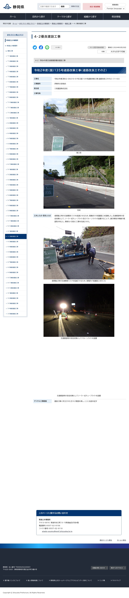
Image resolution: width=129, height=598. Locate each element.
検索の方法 (75, 6)
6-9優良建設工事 (13, 159)
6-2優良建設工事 (13, 123)
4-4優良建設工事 (13, 246)
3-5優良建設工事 (13, 313)
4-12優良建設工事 (13, 288)
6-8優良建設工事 (13, 154)
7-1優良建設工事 (13, 56)
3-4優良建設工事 (13, 308)
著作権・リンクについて (12, 580)
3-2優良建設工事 (13, 298)
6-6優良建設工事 (13, 143)
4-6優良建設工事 (13, 257)
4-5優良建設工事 (13, 252)
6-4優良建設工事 (13, 133)
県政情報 (116, 17)
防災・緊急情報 (95, 6)
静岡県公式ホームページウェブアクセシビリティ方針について (71, 580)
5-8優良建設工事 (13, 205)
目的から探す (38, 17)
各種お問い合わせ (98, 568)
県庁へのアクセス (117, 568)
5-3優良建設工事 (13, 179)
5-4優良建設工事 (13, 185)
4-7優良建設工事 (13, 262)
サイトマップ (116, 580)
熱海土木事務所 (57, 23)
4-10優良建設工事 (13, 277)
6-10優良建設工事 (13, 164)
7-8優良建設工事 (13, 92)
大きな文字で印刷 (118, 51)
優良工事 (68, 23)
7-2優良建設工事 (13, 61)
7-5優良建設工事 (13, 76)
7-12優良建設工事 (13, 112)
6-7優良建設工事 (13, 149)
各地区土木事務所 (43, 23)
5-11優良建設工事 (13, 221)
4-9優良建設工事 (13, 272)
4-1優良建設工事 (13, 231)
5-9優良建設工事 (13, 210)
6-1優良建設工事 (13, 118)
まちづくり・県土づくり (27, 23)
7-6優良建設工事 (13, 82)
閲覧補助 (115, 5)
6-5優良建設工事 (13, 138)
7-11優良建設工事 (13, 107)
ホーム (13, 16)
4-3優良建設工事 (13, 241)
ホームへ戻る (121, 540)
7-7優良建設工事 (13, 87)
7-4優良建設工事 (13, 71)
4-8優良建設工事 (13, 267)
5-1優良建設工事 (13, 169)
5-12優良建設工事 (13, 226)
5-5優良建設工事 (13, 190)
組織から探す (90, 17)
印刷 (103, 51)
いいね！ (58, 47)
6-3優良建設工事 (13, 128)
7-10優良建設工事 (13, 102)
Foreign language (114, 8)
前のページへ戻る (106, 540)
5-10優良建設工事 (13, 216)
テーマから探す (64, 17)
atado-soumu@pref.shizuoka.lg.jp (57, 531)
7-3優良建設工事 (13, 66)
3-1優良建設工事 (13, 293)
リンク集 (102, 580)
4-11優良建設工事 (13, 282)
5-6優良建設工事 (13, 195)
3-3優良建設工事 (13, 303)
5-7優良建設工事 (13, 200)
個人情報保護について (35, 580)
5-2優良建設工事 (13, 174)
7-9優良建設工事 (13, 97)
